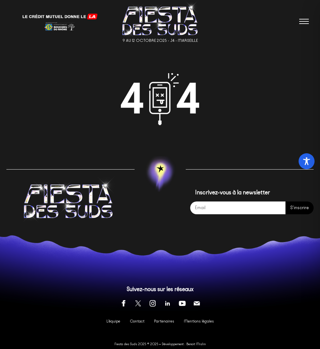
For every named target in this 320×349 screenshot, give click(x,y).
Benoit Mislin (196, 344)
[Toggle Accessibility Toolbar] (306, 161)
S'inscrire (299, 207)
